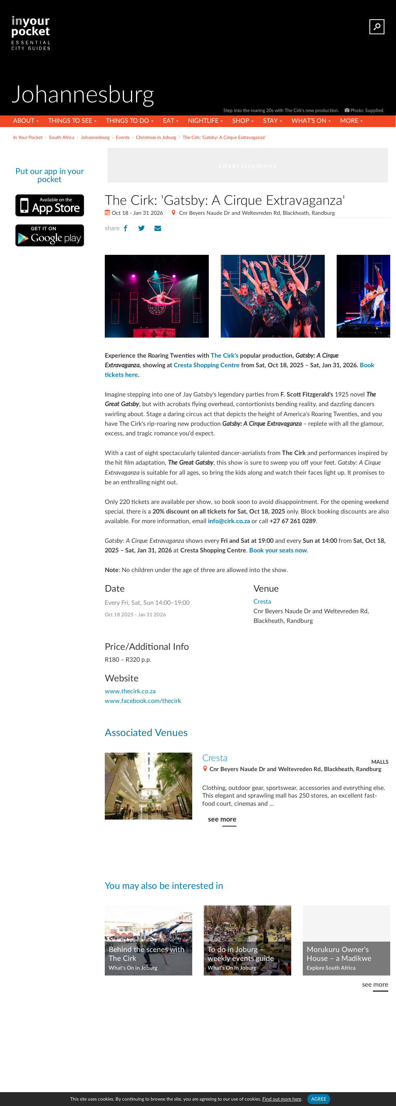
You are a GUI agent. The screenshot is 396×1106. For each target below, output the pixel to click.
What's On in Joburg (133, 968)
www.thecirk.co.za (130, 691)
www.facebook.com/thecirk (143, 701)
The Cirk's (224, 356)
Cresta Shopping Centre (207, 365)
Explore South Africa (331, 968)
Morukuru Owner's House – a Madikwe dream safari (339, 954)
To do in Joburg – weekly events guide (241, 954)
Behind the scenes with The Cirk (147, 954)
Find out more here (281, 1099)
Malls (380, 762)
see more (222, 819)
